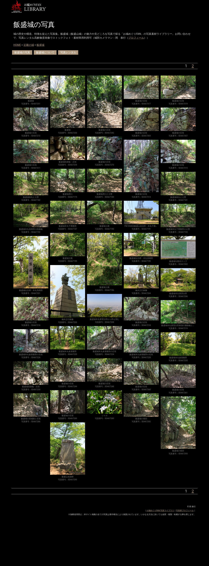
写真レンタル (68, 52)
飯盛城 (40, 45)
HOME (17, 45)
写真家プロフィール (185, 510)
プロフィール (136, 37)
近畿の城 (29, 45)
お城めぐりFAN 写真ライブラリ (160, 510)
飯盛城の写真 (22, 52)
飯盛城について (45, 52)
